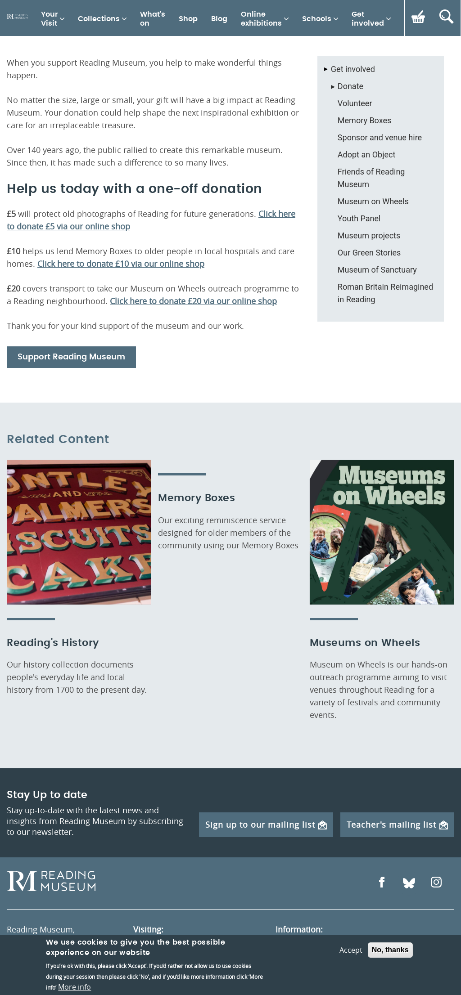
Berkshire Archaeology (318, 974)
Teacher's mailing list (397, 824)
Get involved (368, 19)
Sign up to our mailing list (266, 824)
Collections (99, 18)
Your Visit (49, 19)
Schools (316, 18)
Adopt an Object (366, 154)
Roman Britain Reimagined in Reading (385, 293)
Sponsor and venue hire (380, 137)
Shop (188, 18)
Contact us (296, 944)
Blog (219, 18)
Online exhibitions (261, 19)
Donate (350, 86)
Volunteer (355, 103)
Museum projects (369, 235)
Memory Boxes (364, 120)
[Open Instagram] (436, 883)
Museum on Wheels (373, 201)
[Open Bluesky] (409, 883)
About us (292, 959)
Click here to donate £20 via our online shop (193, 301)
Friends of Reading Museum (371, 178)
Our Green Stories (369, 252)
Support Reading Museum (71, 357)
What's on (152, 19)
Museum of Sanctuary (377, 269)
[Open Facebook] (382, 883)
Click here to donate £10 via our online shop (120, 263)
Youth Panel (359, 218)
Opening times (161, 942)
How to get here (163, 954)
